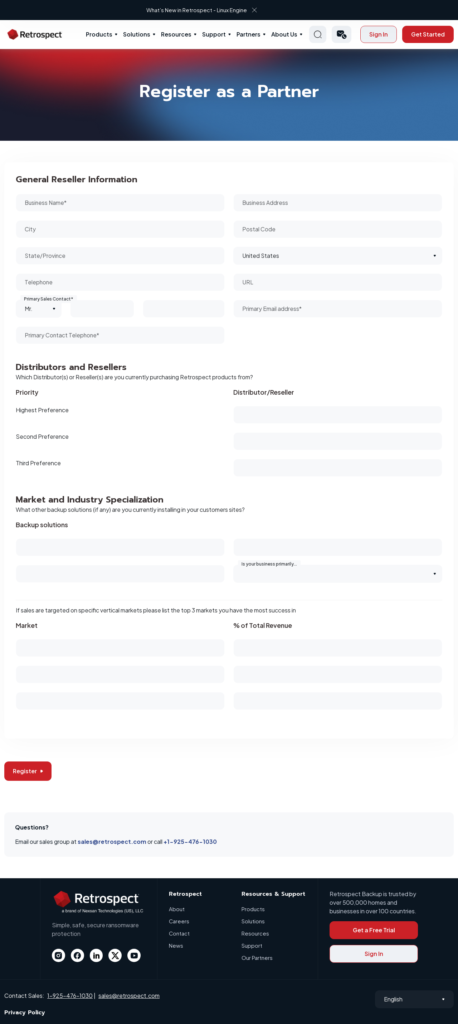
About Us (284, 34)
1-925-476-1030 (70, 995)
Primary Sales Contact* (48, 299)
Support (214, 34)
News (176, 945)
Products (99, 34)
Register (28, 771)
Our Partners (257, 957)
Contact (179, 933)
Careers (179, 921)
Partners (248, 34)
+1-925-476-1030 (190, 841)
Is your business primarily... (269, 564)
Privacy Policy (24, 1012)
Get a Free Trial (374, 930)
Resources (176, 34)
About (177, 908)
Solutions (136, 34)
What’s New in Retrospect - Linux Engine (223, 10)
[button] (341, 34)
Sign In (378, 34)
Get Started (428, 34)
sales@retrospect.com (112, 841)
